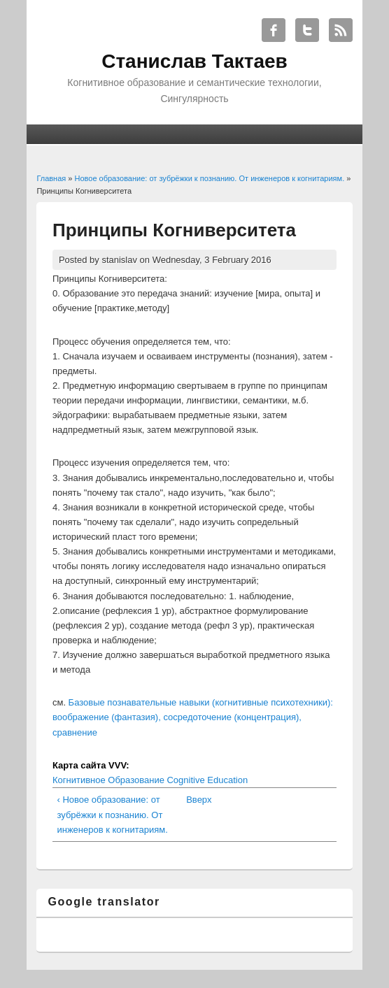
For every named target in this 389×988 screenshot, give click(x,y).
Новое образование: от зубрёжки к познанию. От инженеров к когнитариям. (210, 178)
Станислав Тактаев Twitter (307, 30)
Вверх (191, 799)
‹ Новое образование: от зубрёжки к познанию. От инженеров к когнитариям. (112, 814)
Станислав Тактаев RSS (341, 30)
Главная (51, 178)
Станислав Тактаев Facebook (273, 30)
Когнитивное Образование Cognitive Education (150, 780)
